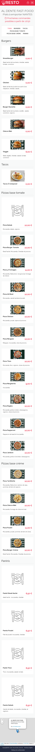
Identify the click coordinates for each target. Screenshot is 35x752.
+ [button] (2, 720)
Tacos (25, 28)
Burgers (17, 28)
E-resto (10, 747)
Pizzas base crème (14, 33)
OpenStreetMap (13, 743)
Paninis (25, 33)
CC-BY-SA (25, 743)
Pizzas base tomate (17, 31)
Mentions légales (28, 747)
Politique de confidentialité (18, 750)
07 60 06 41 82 (16, 726)
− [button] (2, 722)
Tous (10, 28)
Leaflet (2, 743)
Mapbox (2, 744)
